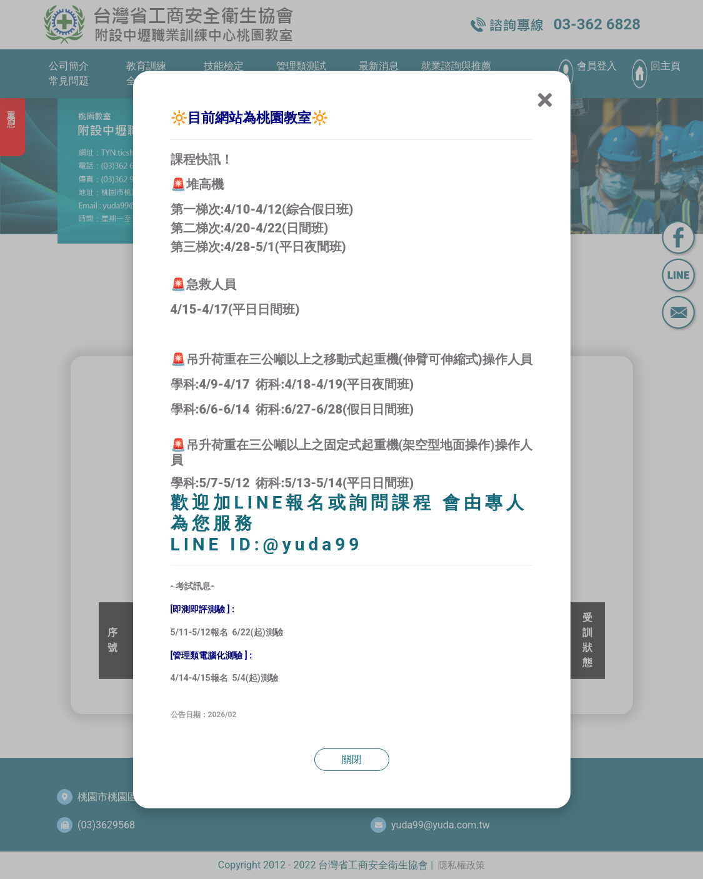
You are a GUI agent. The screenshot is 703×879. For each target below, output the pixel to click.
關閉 (352, 759)
